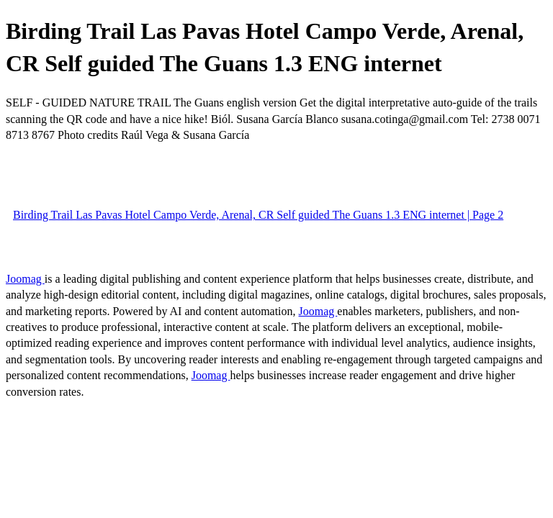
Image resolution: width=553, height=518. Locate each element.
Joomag (25, 279)
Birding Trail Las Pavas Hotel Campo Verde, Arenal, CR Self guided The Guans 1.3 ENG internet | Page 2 (258, 215)
